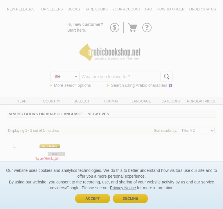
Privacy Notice (123, 187)
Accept (92, 199)
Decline (130, 199)
